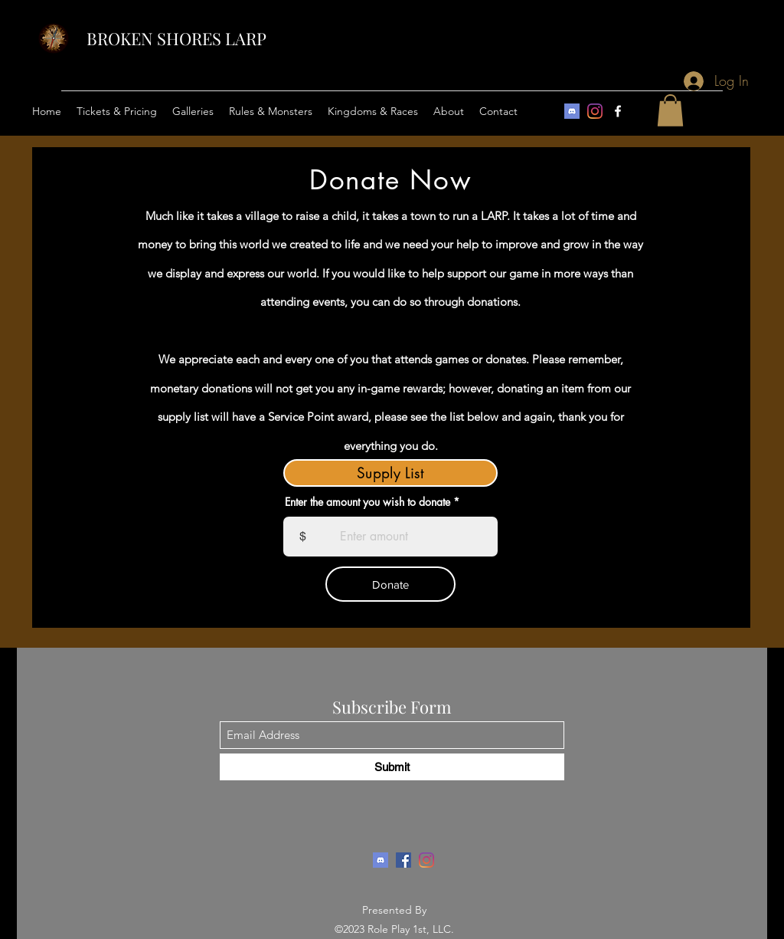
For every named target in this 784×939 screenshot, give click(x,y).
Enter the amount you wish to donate (367, 502)
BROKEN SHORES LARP (176, 38)
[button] (117, 111)
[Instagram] (595, 111)
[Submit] (392, 766)
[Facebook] (618, 111)
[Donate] (390, 584)
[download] (572, 111)
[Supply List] (390, 473)
